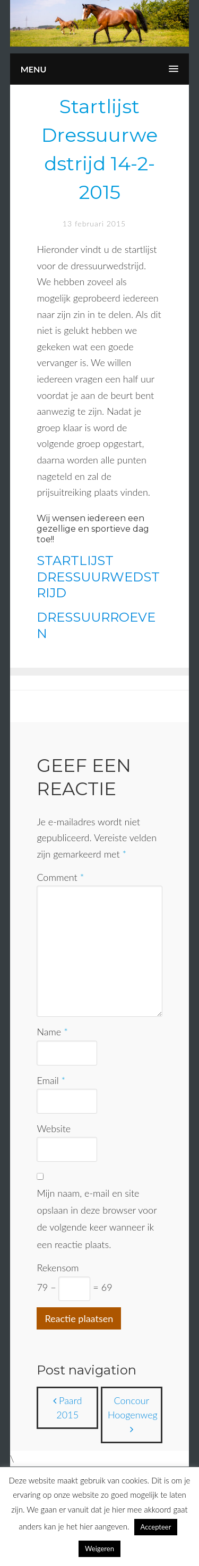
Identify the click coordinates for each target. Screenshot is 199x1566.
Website (54, 1128)
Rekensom (58, 1267)
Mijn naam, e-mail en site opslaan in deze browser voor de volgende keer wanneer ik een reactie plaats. (97, 1218)
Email (51, 1080)
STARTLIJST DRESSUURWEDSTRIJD (98, 577)
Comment (60, 877)
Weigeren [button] (99, 1548)
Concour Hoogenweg (133, 1415)
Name (52, 1031)
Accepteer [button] (156, 1527)
